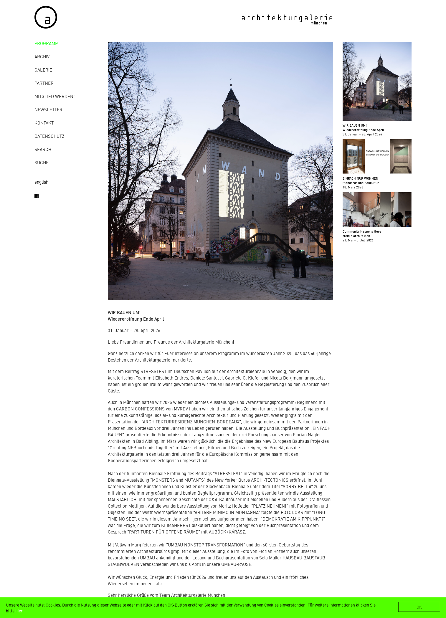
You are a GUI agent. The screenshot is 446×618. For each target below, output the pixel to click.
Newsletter (48, 109)
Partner (44, 83)
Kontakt (44, 123)
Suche (41, 162)
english (41, 182)
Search (42, 149)
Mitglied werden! (54, 96)
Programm (46, 43)
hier (19, 611)
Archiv (41, 56)
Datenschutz (49, 136)
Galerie (43, 70)
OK (419, 607)
